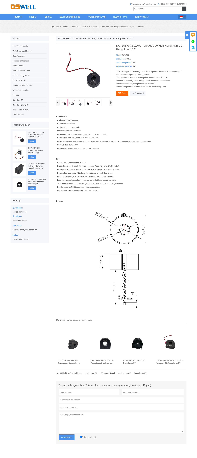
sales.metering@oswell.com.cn (144, 4)
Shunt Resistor (18, 66)
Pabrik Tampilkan (97, 17)
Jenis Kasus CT (124, 376)
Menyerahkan (66, 440)
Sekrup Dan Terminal (21, 90)
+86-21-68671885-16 (21, 239)
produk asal (121, 59)
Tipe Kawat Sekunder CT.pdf (79, 323)
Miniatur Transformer (21, 61)
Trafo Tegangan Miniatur (22, 51)
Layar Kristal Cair (19, 80)
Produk (33, 17)
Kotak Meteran (18, 115)
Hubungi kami (120, 17)
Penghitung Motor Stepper (23, 85)
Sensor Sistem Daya (21, 110)
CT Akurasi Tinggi (108, 376)
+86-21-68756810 (20, 212)
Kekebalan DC (91, 376)
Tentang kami (142, 17)
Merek (119, 55)
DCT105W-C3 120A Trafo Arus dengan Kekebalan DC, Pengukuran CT (36, 134)
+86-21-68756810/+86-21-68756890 (173, 4)
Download (138, 93)
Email (122, 93)
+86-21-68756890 (20, 220)
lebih (32, 141)
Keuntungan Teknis (69, 17)
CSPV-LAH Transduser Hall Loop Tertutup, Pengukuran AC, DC (37, 166)
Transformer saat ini (78, 27)
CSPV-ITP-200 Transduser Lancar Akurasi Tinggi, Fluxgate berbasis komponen (35, 150)
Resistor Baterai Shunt (21, 71)
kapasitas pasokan (124, 66)
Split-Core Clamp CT (21, 105)
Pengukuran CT (140, 376)
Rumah (17, 17)
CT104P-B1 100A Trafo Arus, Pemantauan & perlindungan (37, 181)
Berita (48, 17)
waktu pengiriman (124, 63)
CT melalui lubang (75, 376)
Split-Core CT (18, 100)
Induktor (16, 95)
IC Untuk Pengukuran (21, 76)
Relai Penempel (19, 56)
